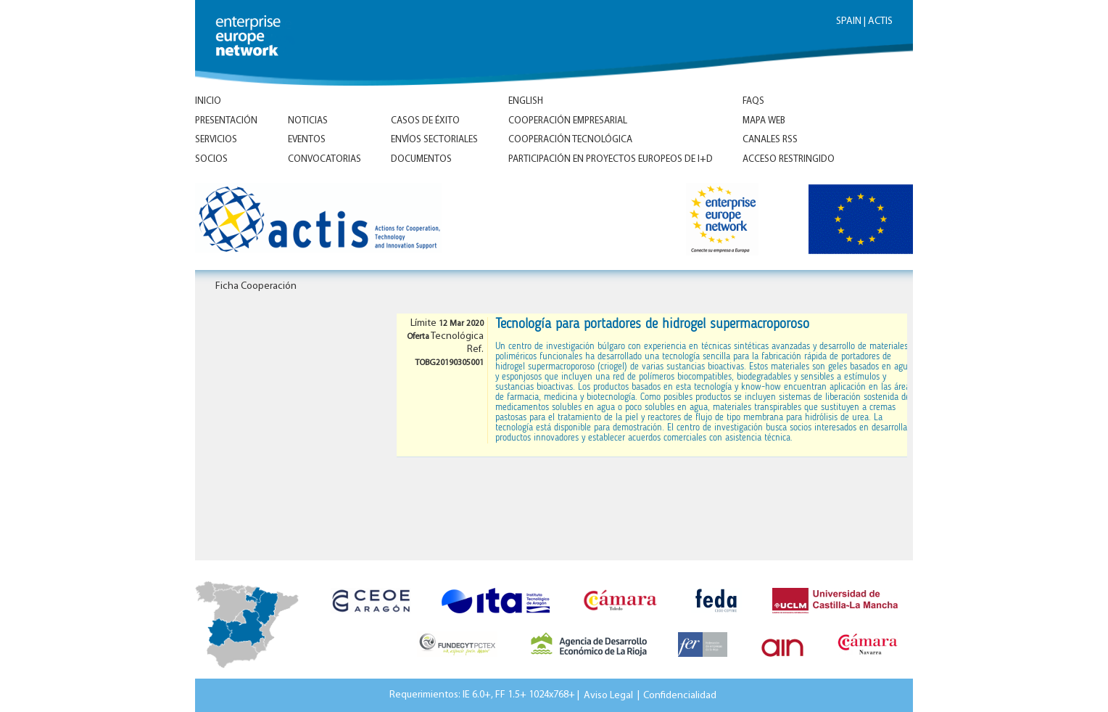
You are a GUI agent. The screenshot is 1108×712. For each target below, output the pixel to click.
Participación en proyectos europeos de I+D (610, 159)
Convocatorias (324, 159)
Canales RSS (770, 139)
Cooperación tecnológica (570, 139)
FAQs (753, 101)
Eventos (307, 139)
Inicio (208, 101)
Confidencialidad (679, 695)
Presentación (226, 121)
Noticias (308, 121)
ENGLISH (525, 101)
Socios (211, 159)
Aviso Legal (608, 695)
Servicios (216, 139)
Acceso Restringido (789, 159)
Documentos (421, 159)
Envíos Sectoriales (434, 139)
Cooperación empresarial (567, 121)
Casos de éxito (425, 121)
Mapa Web (764, 121)
